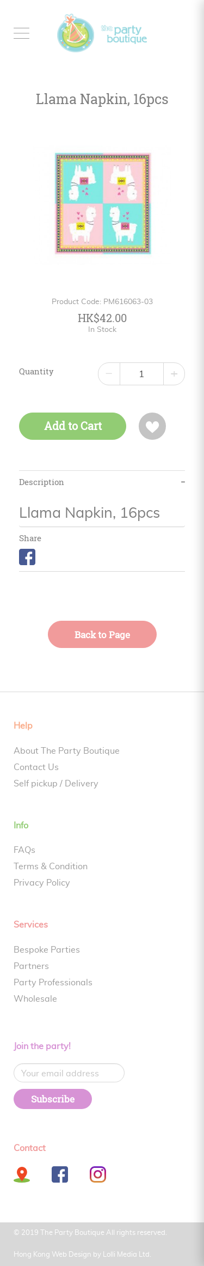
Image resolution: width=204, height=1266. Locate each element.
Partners (31, 966)
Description (41, 482)
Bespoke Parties (47, 950)
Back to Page (102, 634)
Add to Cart (73, 426)
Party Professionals (53, 982)
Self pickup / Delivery (56, 783)
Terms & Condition (51, 866)
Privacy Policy (42, 883)
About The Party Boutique (67, 751)
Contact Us (36, 767)
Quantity (36, 371)
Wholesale (35, 999)
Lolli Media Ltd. (127, 1254)
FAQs (24, 850)
